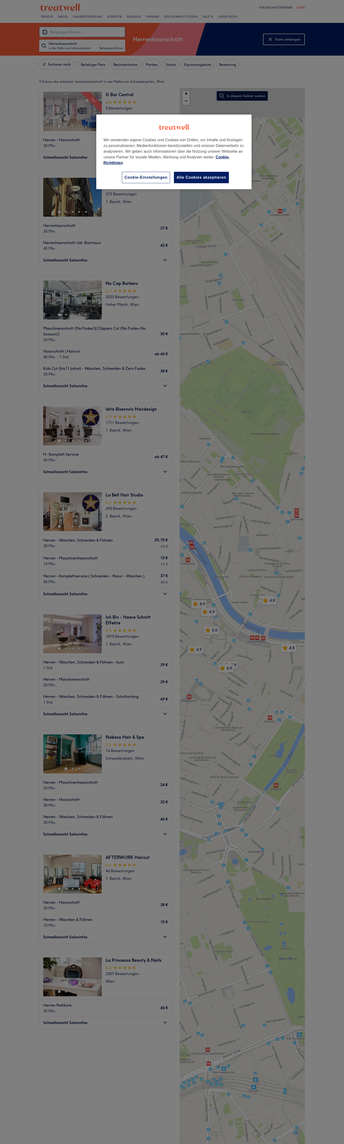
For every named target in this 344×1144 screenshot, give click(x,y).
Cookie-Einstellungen (145, 177)
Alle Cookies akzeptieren (201, 177)
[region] (174, 152)
